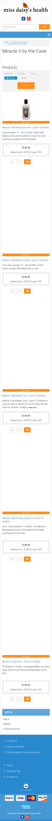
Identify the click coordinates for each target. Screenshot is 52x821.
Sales (24, 78)
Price (33, 73)
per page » (26, 85)
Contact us (12, 741)
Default (11, 78)
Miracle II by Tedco (20, 42)
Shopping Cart (13, 771)
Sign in (6, 719)
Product (21, 73)
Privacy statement (15, 746)
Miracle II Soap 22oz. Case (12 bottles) (21, 661)
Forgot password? (11, 729)
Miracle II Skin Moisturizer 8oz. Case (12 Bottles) (25, 127)
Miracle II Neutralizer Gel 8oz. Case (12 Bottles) (25, 260)
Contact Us (12, 777)
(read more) (32, 407)
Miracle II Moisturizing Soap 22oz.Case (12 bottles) (23, 520)
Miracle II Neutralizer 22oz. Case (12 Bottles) (24, 395)
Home (6, 42)
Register (6, 724)
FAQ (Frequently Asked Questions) (23, 752)
